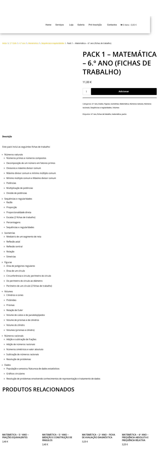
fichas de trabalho (104, 115)
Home (54, 25)
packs (124, 115)
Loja (76, 25)
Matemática (33, 44)
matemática (116, 115)
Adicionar (124, 92)
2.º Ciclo (13, 44)
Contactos (117, 25)
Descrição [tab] (7, 138)
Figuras (107, 105)
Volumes (116, 109)
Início (4, 44)
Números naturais (136, 105)
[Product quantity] (86, 92)
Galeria (86, 25)
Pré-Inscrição (100, 25)
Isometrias (115, 105)
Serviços (65, 25)
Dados (100, 105)
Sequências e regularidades (52, 44)
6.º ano (22, 44)
